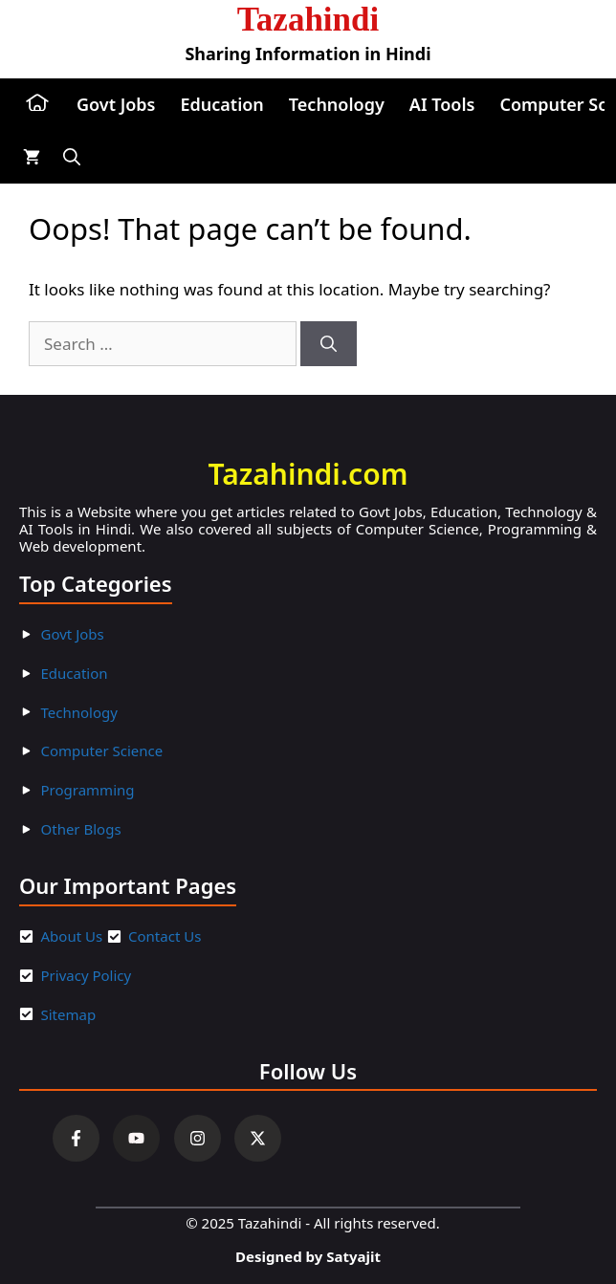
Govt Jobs (116, 104)
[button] (72, 157)
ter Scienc (122, 750)
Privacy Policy (86, 975)
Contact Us (164, 936)
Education (221, 104)
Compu (65, 750)
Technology (337, 104)
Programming (88, 789)
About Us (72, 936)
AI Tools (442, 104)
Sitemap (69, 1014)
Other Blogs (81, 828)
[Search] (328, 344)
